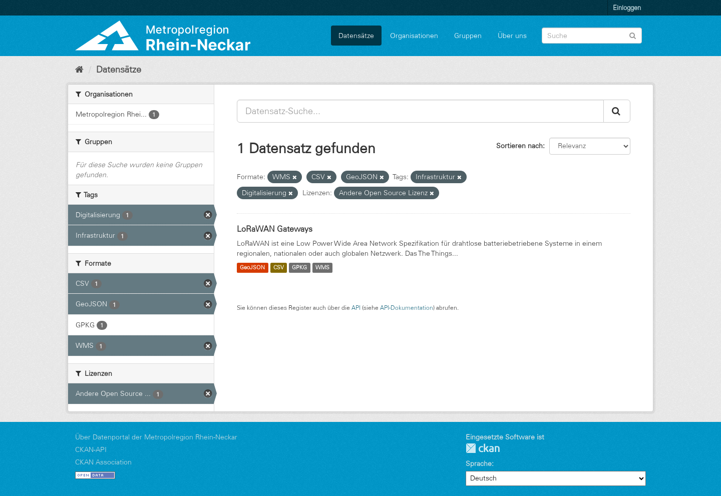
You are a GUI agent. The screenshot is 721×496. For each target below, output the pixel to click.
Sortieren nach (519, 145)
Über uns (512, 35)
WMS (322, 267)
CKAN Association (103, 461)
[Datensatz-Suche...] (420, 111)
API (355, 307)
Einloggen (627, 8)
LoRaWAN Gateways (274, 229)
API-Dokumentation (406, 307)
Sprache (479, 463)
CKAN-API (91, 449)
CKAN (483, 448)
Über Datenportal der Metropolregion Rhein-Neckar (156, 436)
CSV (278, 267)
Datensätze (356, 35)
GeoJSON (252, 267)
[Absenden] (632, 35)
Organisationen (414, 35)
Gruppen (468, 35)
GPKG (299, 267)
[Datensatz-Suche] (592, 36)
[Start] (79, 69)
